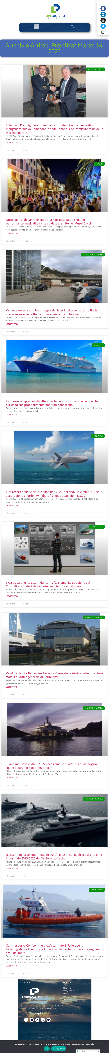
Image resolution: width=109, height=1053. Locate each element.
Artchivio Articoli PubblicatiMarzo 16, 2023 (54, 48)
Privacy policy (59, 1049)
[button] (36, 26)
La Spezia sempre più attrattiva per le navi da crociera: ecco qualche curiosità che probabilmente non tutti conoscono (52, 403)
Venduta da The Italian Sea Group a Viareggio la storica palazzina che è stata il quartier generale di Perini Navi (54, 675)
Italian (81, 1051)
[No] (104, 1046)
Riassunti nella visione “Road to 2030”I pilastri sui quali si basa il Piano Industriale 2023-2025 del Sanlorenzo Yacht (54, 856)
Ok (47, 1049)
